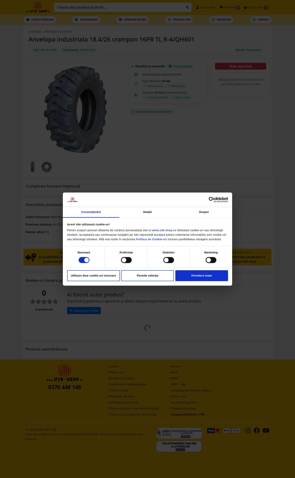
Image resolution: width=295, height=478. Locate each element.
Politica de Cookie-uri (151, 239)
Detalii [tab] (147, 212)
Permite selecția (147, 275)
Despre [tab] (204, 212)
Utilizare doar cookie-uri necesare (93, 275)
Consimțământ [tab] (91, 212)
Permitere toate (201, 275)
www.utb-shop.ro (164, 230)
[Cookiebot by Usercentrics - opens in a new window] (211, 199)
